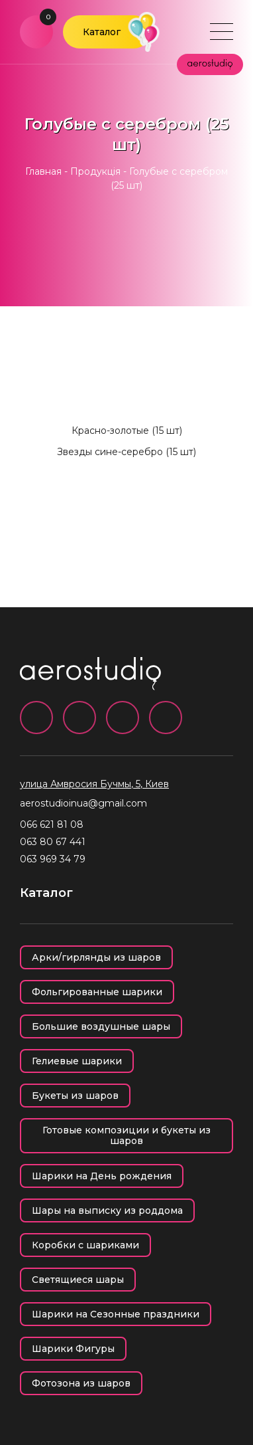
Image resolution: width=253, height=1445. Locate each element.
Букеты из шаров (75, 1096)
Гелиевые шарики (77, 1061)
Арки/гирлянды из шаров (96, 957)
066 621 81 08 (51, 824)
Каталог (102, 32)
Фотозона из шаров (81, 1383)
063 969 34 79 (52, 859)
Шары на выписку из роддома (107, 1210)
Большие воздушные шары (101, 1026)
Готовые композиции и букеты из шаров (126, 1135)
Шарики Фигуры (73, 1349)
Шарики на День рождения (102, 1176)
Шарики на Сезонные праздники (115, 1314)
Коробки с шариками (85, 1245)
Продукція (95, 171)
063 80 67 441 (52, 841)
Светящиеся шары (78, 1280)
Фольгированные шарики (97, 992)
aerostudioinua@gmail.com (83, 803)
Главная (43, 171)
